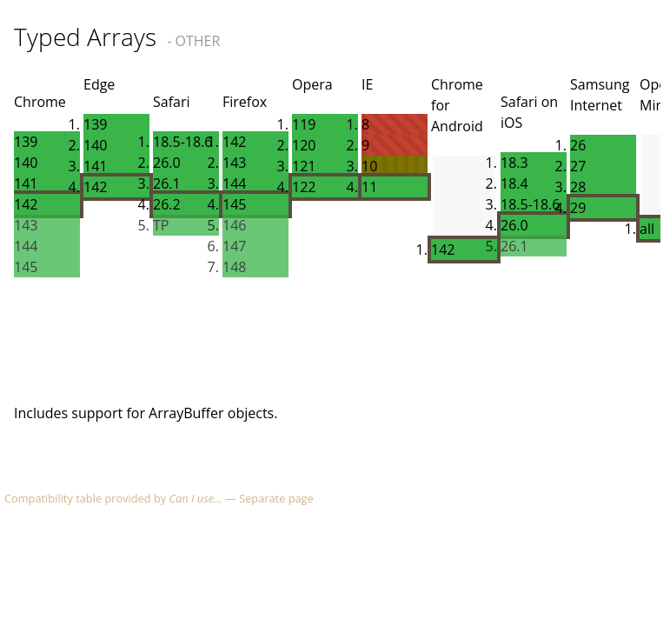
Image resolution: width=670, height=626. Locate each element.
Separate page (276, 498)
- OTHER (193, 40)
